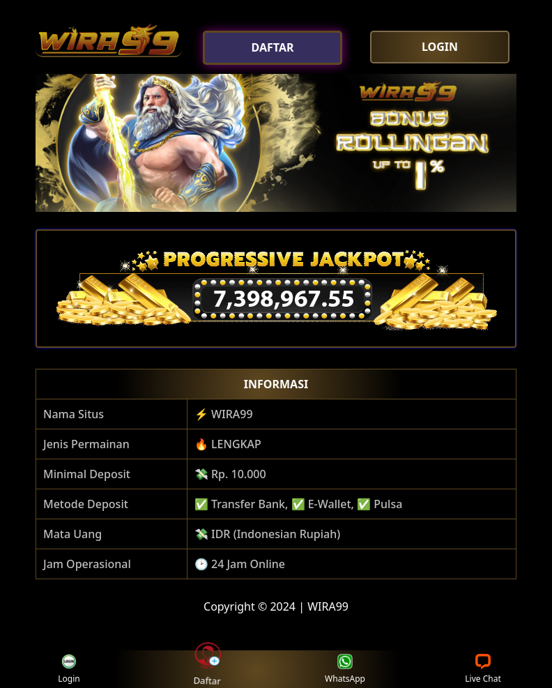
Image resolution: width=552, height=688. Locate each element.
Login (68, 669)
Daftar (206, 668)
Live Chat (482, 669)
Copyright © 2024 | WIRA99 (276, 606)
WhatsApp (345, 669)
